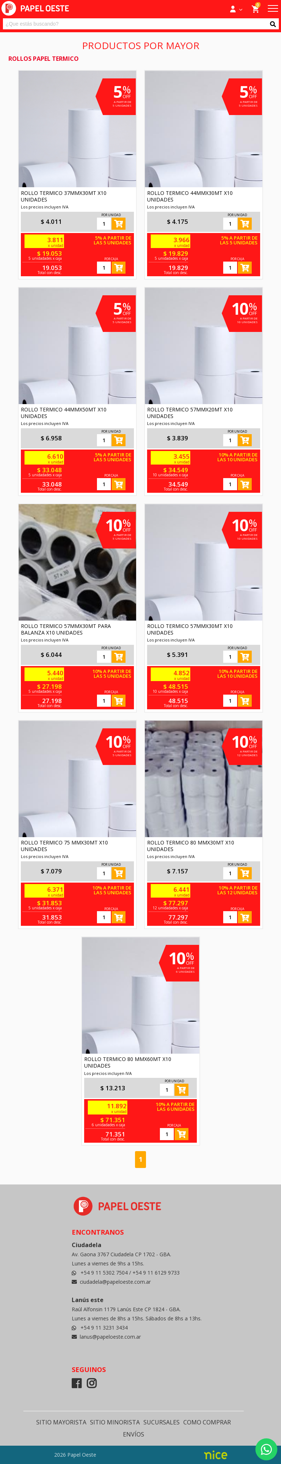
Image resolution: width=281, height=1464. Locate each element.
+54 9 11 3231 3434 (104, 1327)
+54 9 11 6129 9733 (156, 1272)
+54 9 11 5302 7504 (104, 1272)
